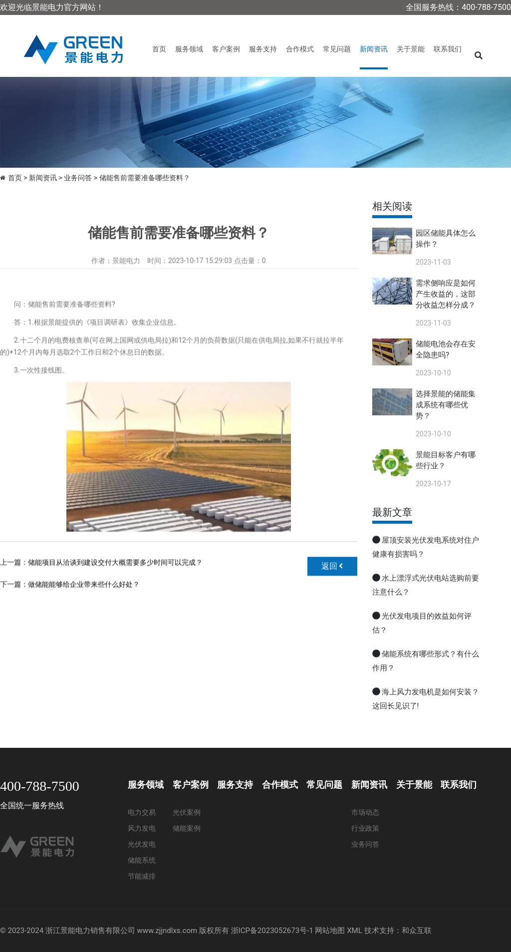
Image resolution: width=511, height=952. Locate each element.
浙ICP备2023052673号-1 (272, 930)
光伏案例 (187, 812)
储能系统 (142, 860)
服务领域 (189, 49)
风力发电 (142, 828)
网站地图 (330, 930)
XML (354, 930)
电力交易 (142, 812)
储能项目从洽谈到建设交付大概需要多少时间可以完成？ (115, 591)
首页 (159, 49)
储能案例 (187, 828)
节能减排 (142, 876)
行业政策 (365, 828)
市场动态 (365, 812)
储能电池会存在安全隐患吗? (446, 349)
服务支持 (263, 49)
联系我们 (448, 49)
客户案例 (226, 49)
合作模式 (300, 49)
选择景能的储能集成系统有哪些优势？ (446, 404)
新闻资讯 (374, 49)
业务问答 (78, 178)
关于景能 (411, 49)
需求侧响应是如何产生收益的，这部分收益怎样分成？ (446, 294)
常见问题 (337, 49)
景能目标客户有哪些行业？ (446, 460)
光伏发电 (142, 844)
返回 (332, 594)
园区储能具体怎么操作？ (446, 239)
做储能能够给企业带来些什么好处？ (84, 613)
